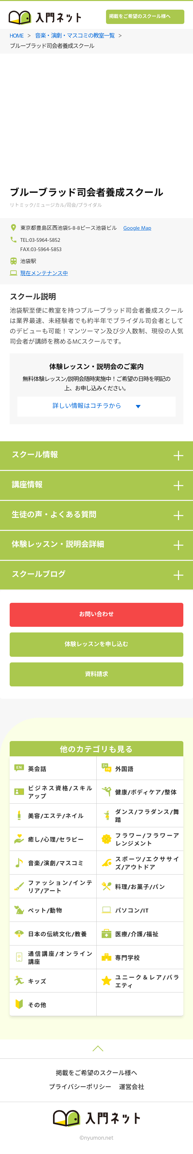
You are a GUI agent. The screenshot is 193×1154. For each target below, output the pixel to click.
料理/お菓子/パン (140, 887)
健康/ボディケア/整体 (146, 792)
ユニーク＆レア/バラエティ (147, 981)
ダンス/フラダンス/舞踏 (147, 816)
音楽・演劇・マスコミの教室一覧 (75, 36)
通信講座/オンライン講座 (60, 958)
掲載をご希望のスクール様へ (139, 17)
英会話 (37, 769)
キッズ (37, 981)
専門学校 (127, 958)
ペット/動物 (45, 911)
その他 (37, 1005)
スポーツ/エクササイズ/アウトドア (147, 863)
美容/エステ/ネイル (56, 816)
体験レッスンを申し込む (96, 644)
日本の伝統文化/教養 (57, 934)
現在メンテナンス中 (44, 273)
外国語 (124, 769)
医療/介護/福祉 (137, 934)
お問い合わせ (96, 614)
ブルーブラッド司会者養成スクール (52, 46)
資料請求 (96, 674)
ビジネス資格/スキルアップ (60, 792)
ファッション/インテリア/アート (60, 887)
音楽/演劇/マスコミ (56, 863)
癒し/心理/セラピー (56, 840)
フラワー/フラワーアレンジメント (147, 840)
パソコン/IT (132, 911)
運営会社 (131, 1087)
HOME (16, 36)
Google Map (137, 228)
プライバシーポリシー (80, 1087)
